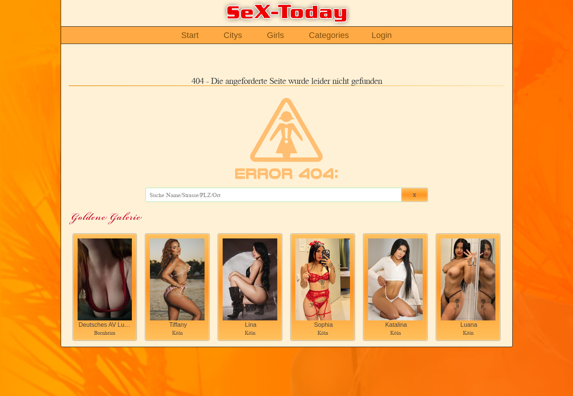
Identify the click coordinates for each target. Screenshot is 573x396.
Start (190, 35)
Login (381, 35)
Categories (329, 35)
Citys (233, 35)
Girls (275, 35)
